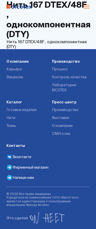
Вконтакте (18, 157)
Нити (10, 118)
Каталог (14, 102)
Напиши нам (20, 178)
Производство (66, 61)
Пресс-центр (64, 102)
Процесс (60, 69)
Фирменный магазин (27, 167)
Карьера (14, 69)
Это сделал (35, 218)
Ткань (11, 126)
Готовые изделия (21, 110)
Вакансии (14, 77)
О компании (17, 61)
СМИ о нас (61, 134)
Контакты (15, 146)
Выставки (60, 118)
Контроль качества (69, 77)
